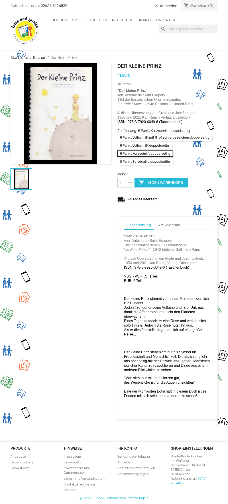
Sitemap (70, 490)
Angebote (18, 456)
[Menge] (122, 182)
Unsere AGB (73, 462)
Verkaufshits (20, 468)
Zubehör (98, 20)
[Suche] (188, 29)
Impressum (72, 456)
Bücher (59, 20)
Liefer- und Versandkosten (84, 478)
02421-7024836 (54, 5)
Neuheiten (122, 20)
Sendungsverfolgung (133, 456)
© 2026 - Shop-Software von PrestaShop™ (114, 498)
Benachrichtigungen (133, 474)
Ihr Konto (127, 448)
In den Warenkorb (161, 182)
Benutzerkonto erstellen (136, 468)
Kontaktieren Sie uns (80, 484)
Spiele (78, 20)
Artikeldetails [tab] (169, 225)
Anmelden (125, 462)
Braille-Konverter (156, 20)
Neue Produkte (22, 462)
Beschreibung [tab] (139, 225)
